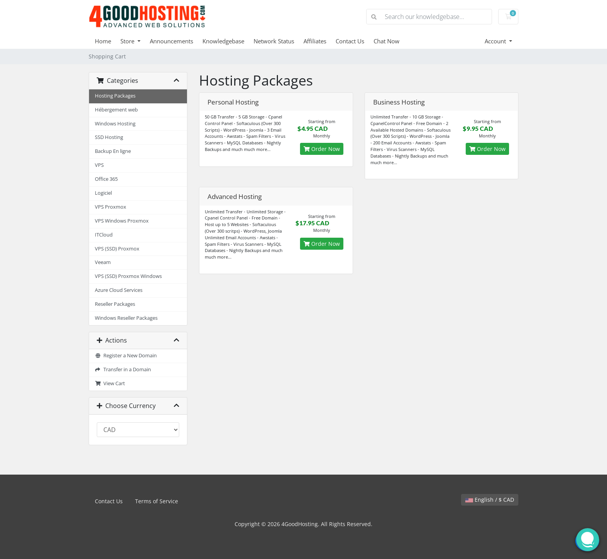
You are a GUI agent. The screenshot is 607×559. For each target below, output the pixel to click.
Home (103, 41)
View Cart (110, 383)
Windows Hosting (115, 123)
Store (128, 41)
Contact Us (350, 41)
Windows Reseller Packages (126, 318)
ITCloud (104, 234)
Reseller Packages (115, 304)
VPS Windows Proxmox (122, 221)
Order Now (322, 149)
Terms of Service (156, 501)
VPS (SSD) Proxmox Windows (128, 276)
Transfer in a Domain (123, 369)
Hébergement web (116, 109)
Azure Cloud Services (118, 290)
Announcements (171, 41)
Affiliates (315, 41)
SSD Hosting (109, 137)
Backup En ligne (113, 151)
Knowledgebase (223, 41)
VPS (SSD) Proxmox (117, 248)
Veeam (103, 262)
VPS (99, 165)
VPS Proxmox (110, 207)
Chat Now (387, 41)
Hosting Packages (115, 96)
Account (496, 41)
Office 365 (106, 179)
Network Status (274, 41)
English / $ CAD (489, 499)
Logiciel (103, 193)
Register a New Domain (126, 355)
